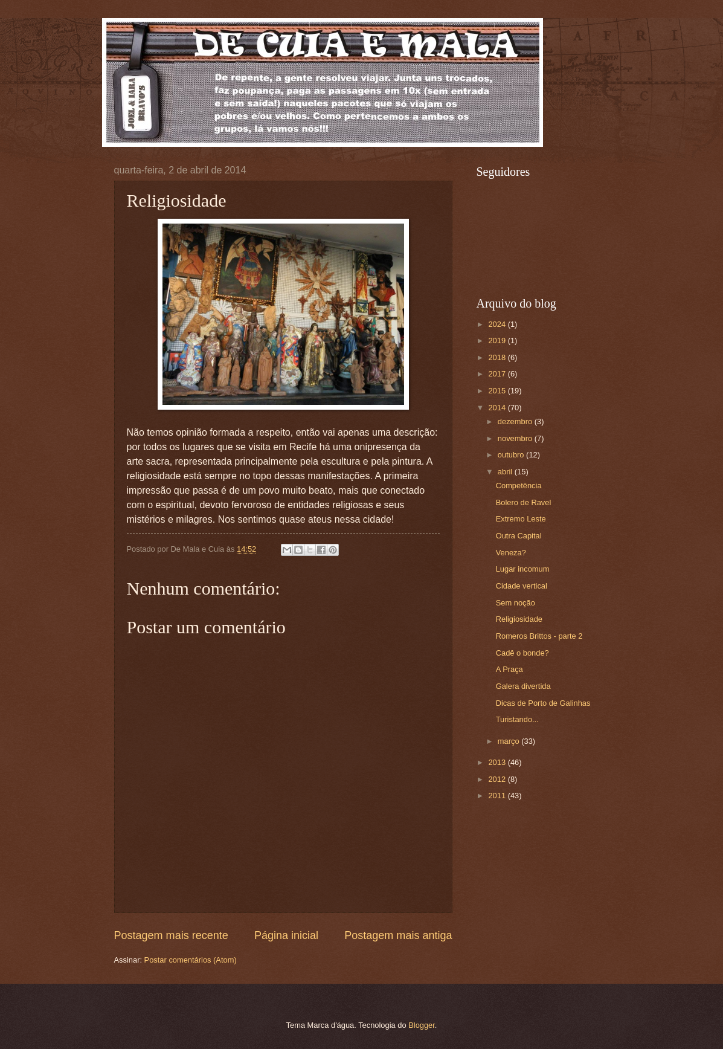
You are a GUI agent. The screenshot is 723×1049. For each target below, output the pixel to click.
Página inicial (286, 935)
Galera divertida (523, 686)
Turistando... (517, 719)
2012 (497, 779)
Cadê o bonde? (522, 652)
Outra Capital (519, 535)
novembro (516, 438)
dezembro (516, 421)
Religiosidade (519, 619)
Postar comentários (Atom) (190, 959)
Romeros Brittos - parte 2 (539, 636)
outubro (512, 454)
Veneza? (511, 552)
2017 (497, 373)
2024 (497, 324)
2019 (497, 340)
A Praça (509, 669)
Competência (519, 485)
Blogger (421, 1025)
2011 (497, 795)
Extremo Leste (521, 518)
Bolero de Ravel (523, 502)
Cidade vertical (521, 585)
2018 (497, 357)
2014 (497, 407)
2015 (497, 390)
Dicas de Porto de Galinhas (543, 703)
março (509, 741)
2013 (497, 762)
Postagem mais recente (171, 935)
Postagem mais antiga (398, 935)
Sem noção (515, 602)
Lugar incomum (523, 568)
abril (506, 471)
